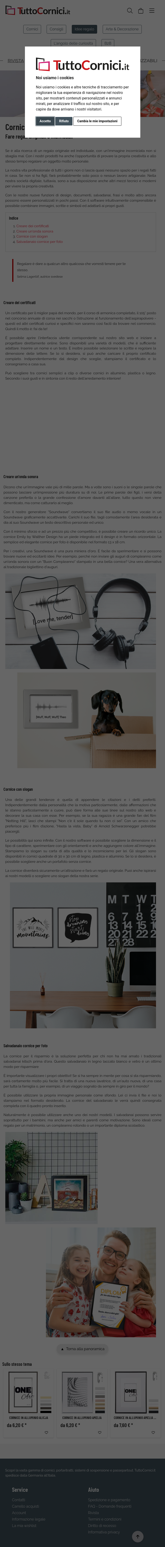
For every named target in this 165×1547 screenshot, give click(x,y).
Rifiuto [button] (64, 121)
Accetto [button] (45, 121)
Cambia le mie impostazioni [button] (97, 121)
